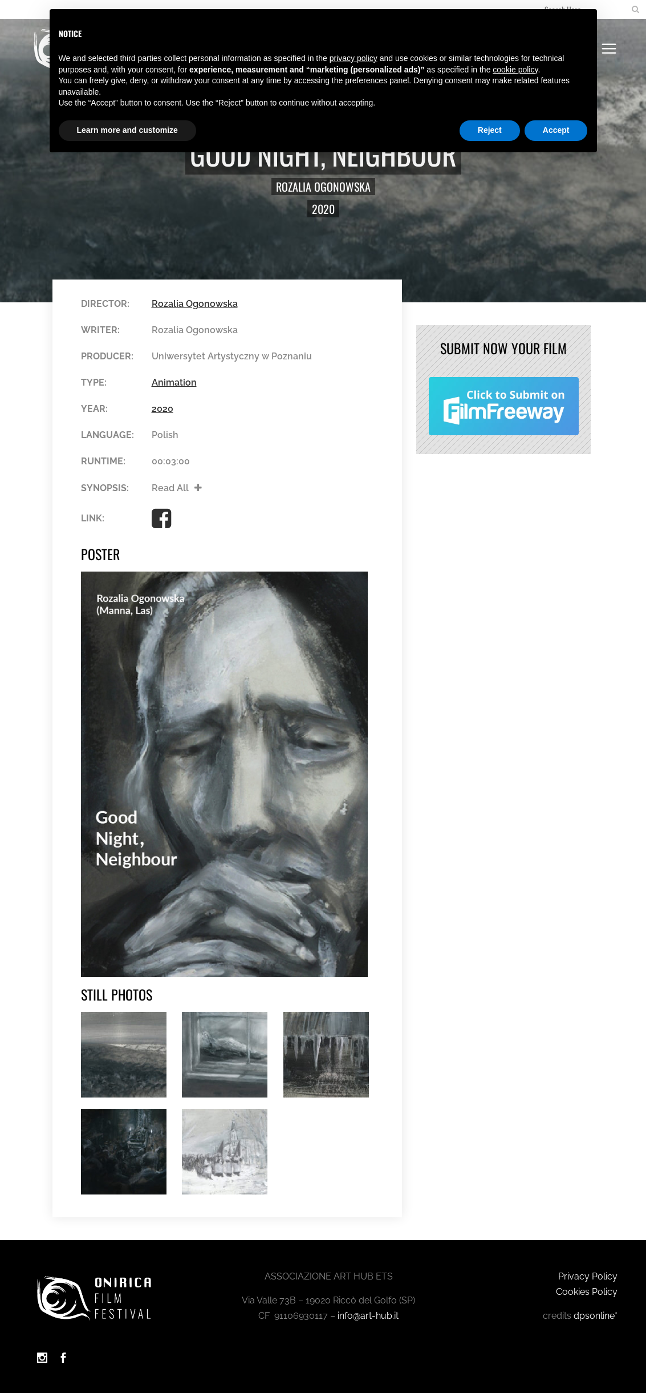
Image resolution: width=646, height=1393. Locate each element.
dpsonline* (595, 1315)
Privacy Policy (587, 1276)
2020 (323, 208)
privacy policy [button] (353, 58)
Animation (174, 382)
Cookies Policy (586, 1291)
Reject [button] (490, 130)
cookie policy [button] (515, 69)
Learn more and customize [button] (127, 130)
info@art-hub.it (368, 1315)
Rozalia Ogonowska (323, 186)
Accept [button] (556, 130)
